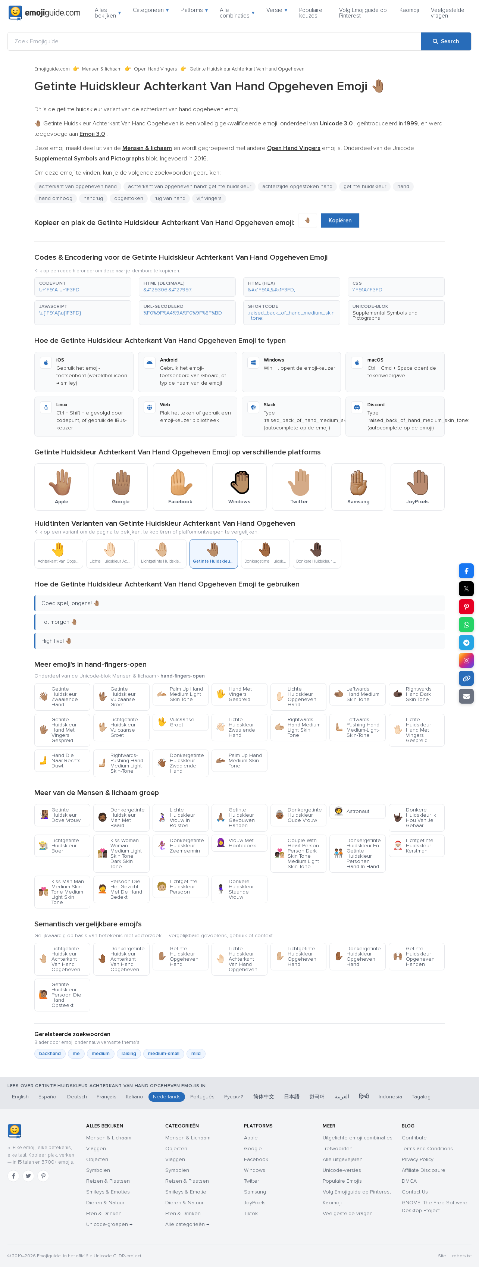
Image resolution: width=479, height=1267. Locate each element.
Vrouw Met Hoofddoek (236, 843)
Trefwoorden (338, 1148)
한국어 (317, 1097)
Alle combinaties (237, 13)
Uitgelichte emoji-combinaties (357, 1138)
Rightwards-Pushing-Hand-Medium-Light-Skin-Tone (121, 763)
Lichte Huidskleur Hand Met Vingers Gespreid (412, 730)
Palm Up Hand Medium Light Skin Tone (180, 694)
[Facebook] (13, 1176)
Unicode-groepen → (109, 1224)
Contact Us (415, 1192)
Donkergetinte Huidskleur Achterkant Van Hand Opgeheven (121, 959)
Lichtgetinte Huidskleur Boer (58, 845)
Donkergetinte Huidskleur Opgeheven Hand (357, 956)
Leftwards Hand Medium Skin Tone (356, 694)
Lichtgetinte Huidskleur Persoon (177, 886)
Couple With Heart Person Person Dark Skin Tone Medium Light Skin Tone (297, 853)
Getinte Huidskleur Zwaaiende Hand (58, 697)
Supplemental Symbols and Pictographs (385, 315)
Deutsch (77, 1097)
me (76, 1054)
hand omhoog (55, 198)
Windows (254, 1170)
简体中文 (263, 1097)
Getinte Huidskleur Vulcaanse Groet (116, 697)
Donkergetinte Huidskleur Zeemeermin (180, 845)
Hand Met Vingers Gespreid (234, 694)
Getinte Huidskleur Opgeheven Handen (414, 956)
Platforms (194, 10)
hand (403, 186)
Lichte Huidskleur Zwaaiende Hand (235, 727)
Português (202, 1097)
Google (253, 1148)
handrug (93, 198)
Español (47, 1097)
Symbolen (98, 1170)
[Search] (446, 41)
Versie (276, 10)
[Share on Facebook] (466, 570)
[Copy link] (466, 678)
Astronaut (351, 811)
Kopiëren (340, 220)
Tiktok (251, 1213)
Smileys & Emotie (185, 1192)
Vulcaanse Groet (175, 722)
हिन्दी (364, 1097)
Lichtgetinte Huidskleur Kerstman (413, 845)
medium (101, 1054)
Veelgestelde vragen (447, 13)
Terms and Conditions (427, 1148)
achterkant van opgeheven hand (78, 186)
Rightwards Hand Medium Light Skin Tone (297, 727)
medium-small (163, 1054)
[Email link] (466, 696)
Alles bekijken (108, 13)
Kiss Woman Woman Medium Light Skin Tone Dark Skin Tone (119, 853)
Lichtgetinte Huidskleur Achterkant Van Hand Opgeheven (59, 959)
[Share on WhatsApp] (466, 624)
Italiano (134, 1097)
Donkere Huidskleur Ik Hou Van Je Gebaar (414, 818)
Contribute (414, 1138)
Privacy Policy (417, 1159)
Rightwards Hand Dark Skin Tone (412, 694)
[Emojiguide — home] (44, 13)
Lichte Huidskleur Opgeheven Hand (295, 697)
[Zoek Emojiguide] (214, 41)
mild (196, 1054)
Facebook (256, 1159)
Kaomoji (409, 10)
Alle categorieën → (187, 1224)
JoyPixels (255, 1202)
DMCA (409, 1181)
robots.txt (462, 1256)
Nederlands (167, 1097)
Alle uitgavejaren (343, 1159)
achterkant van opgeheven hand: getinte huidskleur (189, 186)
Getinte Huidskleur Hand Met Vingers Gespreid (57, 730)
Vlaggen (96, 1148)
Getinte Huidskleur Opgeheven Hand (177, 956)
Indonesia (390, 1097)
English (20, 1097)
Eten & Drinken (104, 1213)
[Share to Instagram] (466, 660)
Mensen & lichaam (102, 69)
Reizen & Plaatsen (108, 1181)
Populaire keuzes (310, 13)
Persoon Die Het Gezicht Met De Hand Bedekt (119, 889)
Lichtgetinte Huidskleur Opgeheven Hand (295, 956)
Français (106, 1097)
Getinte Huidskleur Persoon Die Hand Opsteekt (59, 994)
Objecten (97, 1159)
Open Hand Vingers (155, 69)
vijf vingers (209, 198)
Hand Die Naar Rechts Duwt (59, 760)
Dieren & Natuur (105, 1202)
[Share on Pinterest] (466, 606)
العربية (342, 1097)
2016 (200, 158)
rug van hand (169, 198)
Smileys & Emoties (108, 1192)
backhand (50, 1054)
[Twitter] (28, 1176)
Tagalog (421, 1097)
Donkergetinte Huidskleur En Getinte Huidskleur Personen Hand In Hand (357, 853)
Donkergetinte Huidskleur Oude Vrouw (298, 815)
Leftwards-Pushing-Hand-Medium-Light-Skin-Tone (357, 727)
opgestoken (128, 198)
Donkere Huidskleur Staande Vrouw (235, 889)
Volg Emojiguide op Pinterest (363, 13)
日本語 (292, 1097)
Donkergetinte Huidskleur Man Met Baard (121, 818)
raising (129, 1054)
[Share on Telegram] (466, 642)
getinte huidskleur (365, 186)
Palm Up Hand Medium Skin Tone (239, 760)
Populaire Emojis (342, 1181)
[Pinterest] (43, 1176)
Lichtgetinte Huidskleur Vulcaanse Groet (117, 727)
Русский (234, 1097)
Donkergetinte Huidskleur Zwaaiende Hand (180, 763)
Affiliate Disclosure (423, 1170)
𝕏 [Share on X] (466, 589)
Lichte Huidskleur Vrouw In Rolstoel (176, 818)
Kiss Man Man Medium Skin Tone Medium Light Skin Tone (61, 891)
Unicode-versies (342, 1170)
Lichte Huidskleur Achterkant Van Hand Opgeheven (236, 959)
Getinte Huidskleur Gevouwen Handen (235, 818)
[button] (82, 287)
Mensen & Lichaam (108, 1138)
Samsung (255, 1192)
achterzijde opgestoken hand (297, 186)
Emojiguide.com (52, 69)
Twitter (251, 1181)
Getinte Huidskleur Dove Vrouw (59, 815)
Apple (251, 1138)
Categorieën (151, 10)
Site (442, 1256)
